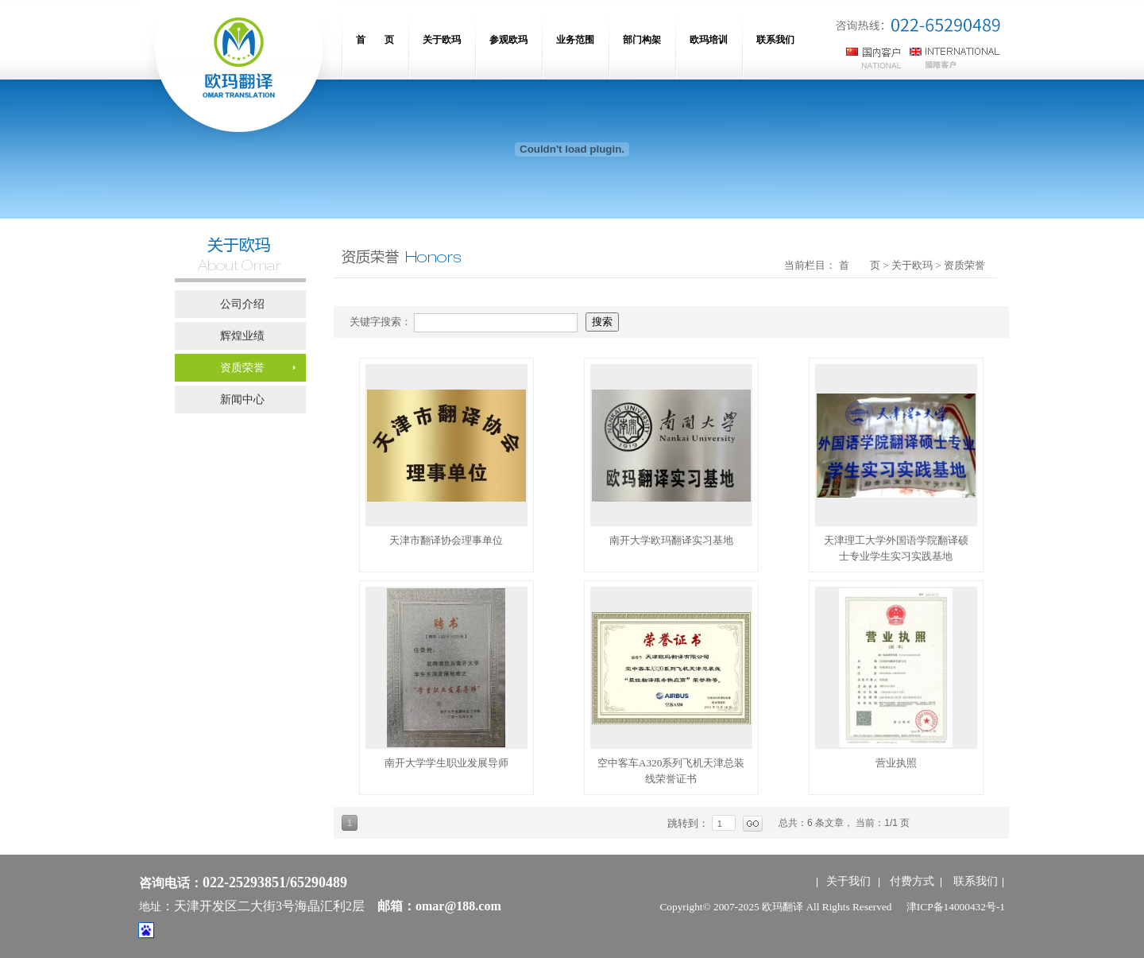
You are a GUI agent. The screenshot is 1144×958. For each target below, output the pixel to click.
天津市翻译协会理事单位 (446, 540)
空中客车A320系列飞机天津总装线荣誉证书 (671, 771)
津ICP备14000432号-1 (955, 907)
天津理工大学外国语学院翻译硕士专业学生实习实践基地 (896, 548)
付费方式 (912, 881)
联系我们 (975, 881)
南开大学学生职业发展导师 (446, 763)
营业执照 (896, 763)
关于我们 (848, 881)
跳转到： (689, 823)
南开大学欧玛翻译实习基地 (671, 540)
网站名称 (238, 71)
